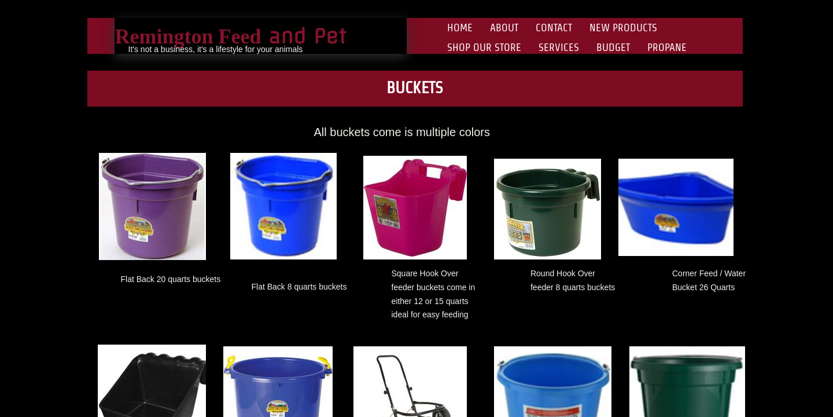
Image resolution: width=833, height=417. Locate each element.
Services (559, 47)
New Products (623, 27)
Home (460, 27)
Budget (613, 47)
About (504, 27)
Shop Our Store (484, 47)
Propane (667, 47)
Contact (554, 27)
